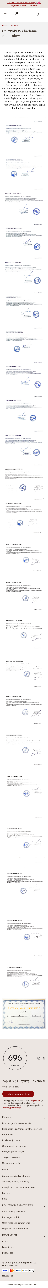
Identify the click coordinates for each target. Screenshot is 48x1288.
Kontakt (6, 1241)
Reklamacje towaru (12, 1140)
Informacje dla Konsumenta (16, 1123)
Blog (4, 1198)
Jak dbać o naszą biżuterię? (16, 1181)
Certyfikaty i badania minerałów (18, 1187)
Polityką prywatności (12, 1108)
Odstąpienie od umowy (14, 1146)
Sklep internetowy (21, 1285)
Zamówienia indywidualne (16, 1176)
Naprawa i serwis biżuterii (15, 1228)
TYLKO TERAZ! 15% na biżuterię (21, 3)
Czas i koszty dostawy (13, 1211)
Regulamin (35, 1100)
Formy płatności (10, 1217)
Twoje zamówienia (12, 1157)
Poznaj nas (7, 1252)
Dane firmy (8, 1247)
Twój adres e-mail (10, 1087)
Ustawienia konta (11, 1163)
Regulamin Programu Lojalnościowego (22, 1128)
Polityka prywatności (13, 1151)
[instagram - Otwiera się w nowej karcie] (38, 1058)
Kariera (6, 1193)
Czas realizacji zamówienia (16, 1222)
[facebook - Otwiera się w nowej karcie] (44, 1058)
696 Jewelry (10, 25)
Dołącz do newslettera (18, 1093)
